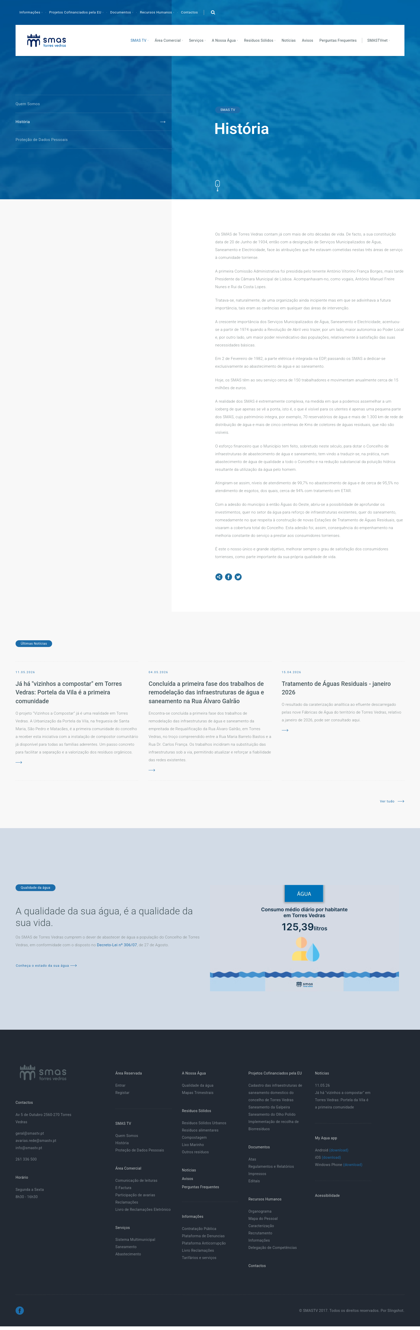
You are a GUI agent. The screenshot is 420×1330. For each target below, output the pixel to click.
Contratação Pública (199, 1229)
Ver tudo (392, 801)
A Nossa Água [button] (224, 40)
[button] (213, 12)
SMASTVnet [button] (378, 40)
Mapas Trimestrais (198, 1093)
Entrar (120, 1085)
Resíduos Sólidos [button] (259, 40)
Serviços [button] (197, 40)
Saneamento (126, 1247)
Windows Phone (338, 1165)
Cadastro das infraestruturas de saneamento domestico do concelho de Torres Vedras (275, 1092)
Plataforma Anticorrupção (204, 1243)
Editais (254, 1181)
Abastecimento (128, 1254)
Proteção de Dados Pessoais (42, 139)
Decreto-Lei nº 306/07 (117, 945)
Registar (122, 1093)
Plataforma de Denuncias (203, 1236)
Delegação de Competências (272, 1248)
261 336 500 (26, 1159)
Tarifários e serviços (199, 1258)
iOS (328, 1157)
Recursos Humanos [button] (156, 12)
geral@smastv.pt (30, 1133)
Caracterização (261, 1226)
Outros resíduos (195, 1152)
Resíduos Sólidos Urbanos (204, 1123)
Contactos (189, 12)
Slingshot (395, 1310)
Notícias (289, 40)
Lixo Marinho (193, 1145)
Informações (259, 1240)
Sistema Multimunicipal (135, 1239)
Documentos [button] (121, 12)
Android (331, 1150)
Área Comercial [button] (168, 40)
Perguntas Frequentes (338, 40)
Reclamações (126, 1202)
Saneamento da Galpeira (269, 1107)
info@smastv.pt (29, 1148)
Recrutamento (260, 1233)
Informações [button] (30, 12)
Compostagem (194, 1137)
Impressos (257, 1174)
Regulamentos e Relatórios (271, 1166)
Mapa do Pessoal (263, 1219)
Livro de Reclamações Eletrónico (143, 1209)
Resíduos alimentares (200, 1130)
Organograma (259, 1211)
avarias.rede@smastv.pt (36, 1141)
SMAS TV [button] (139, 40)
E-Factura (123, 1188)
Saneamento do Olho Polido (272, 1114)
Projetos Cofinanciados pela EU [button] (75, 12)
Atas (252, 1159)
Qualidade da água (198, 1085)
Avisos (307, 40)
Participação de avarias (135, 1195)
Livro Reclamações (198, 1250)
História (23, 121)
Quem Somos (28, 104)
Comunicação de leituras (136, 1180)
